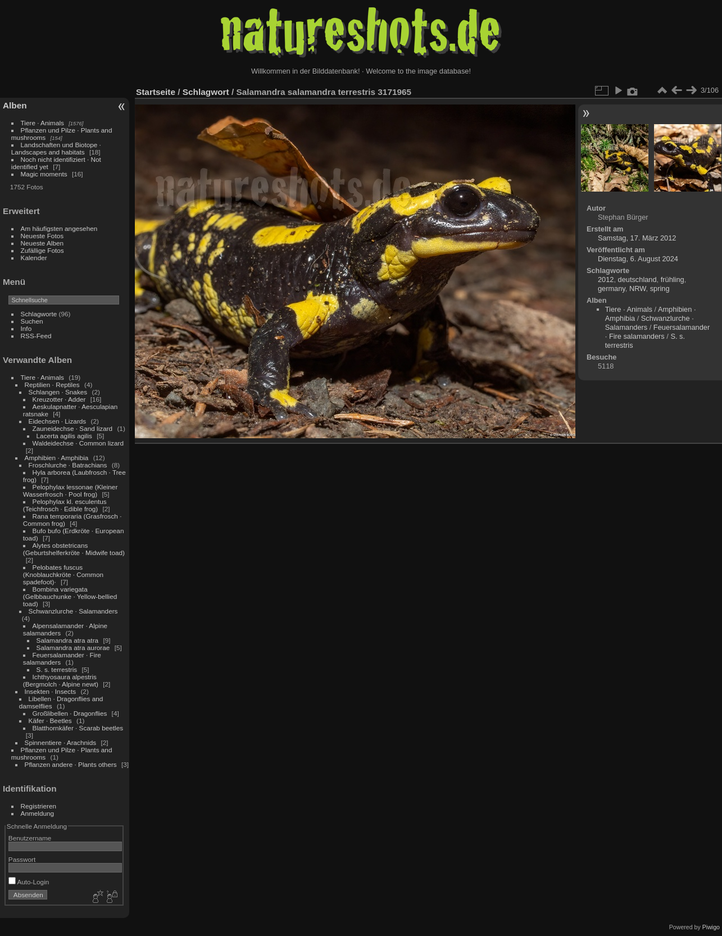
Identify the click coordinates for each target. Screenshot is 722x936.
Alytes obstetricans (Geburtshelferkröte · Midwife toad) (74, 549)
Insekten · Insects (50, 691)
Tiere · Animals (42, 122)
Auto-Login (28, 881)
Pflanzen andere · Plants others (71, 764)
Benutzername (30, 838)
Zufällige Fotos (42, 250)
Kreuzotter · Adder (59, 399)
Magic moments (44, 174)
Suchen (32, 321)
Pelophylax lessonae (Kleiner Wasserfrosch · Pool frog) (70, 490)
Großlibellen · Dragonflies (70, 713)
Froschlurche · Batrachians (68, 465)
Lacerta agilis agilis (64, 435)
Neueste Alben (42, 243)
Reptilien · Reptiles (52, 384)
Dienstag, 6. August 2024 (638, 259)
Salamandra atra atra (68, 640)
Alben (15, 105)
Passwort (21, 859)
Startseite (155, 92)
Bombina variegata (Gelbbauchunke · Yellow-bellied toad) (70, 596)
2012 (606, 279)
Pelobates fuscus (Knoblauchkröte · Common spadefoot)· (63, 574)
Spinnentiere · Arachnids (61, 742)
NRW (637, 288)
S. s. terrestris (57, 669)
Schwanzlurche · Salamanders (73, 611)
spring (660, 288)
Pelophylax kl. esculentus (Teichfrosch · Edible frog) (65, 505)
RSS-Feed (36, 335)
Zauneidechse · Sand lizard (73, 428)
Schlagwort (206, 92)
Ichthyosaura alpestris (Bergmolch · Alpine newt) (60, 680)
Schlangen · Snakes (58, 392)
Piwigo (711, 927)
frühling (672, 279)
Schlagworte (39, 313)
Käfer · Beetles (50, 720)
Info (26, 328)
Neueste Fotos (42, 235)
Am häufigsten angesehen (59, 228)
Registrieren (38, 806)
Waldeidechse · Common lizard (78, 443)
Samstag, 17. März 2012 (637, 238)
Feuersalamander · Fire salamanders (657, 331)
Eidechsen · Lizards (58, 421)
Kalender (34, 257)
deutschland (637, 279)
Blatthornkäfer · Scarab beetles (78, 727)
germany (611, 288)
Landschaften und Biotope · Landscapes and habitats (56, 148)
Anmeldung (38, 813)
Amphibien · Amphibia (57, 457)
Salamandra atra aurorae (73, 647)
